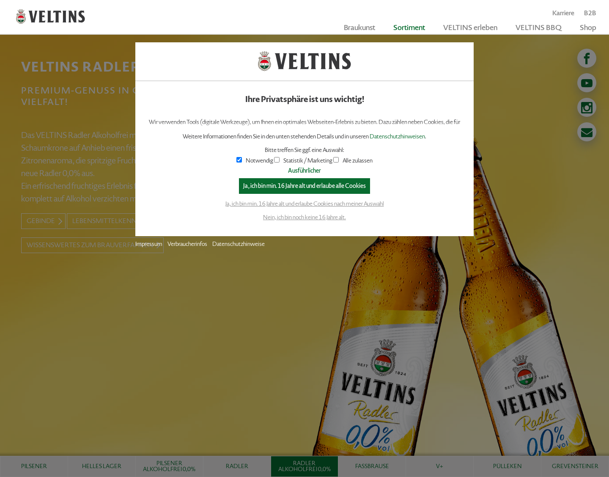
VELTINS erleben (470, 27)
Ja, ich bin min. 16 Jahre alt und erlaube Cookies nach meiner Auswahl (304, 203)
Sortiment (409, 27)
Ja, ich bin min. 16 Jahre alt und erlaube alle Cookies (304, 186)
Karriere (563, 13)
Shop (588, 27)
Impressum (148, 244)
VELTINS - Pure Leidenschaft (50, 17)
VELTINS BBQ (539, 27)
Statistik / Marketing (303, 160)
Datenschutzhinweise (238, 244)
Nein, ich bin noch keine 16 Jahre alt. (304, 217)
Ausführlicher (304, 170)
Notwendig (254, 160)
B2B (590, 13)
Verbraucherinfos (187, 244)
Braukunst (359, 27)
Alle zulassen (353, 160)
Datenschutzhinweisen (397, 136)
